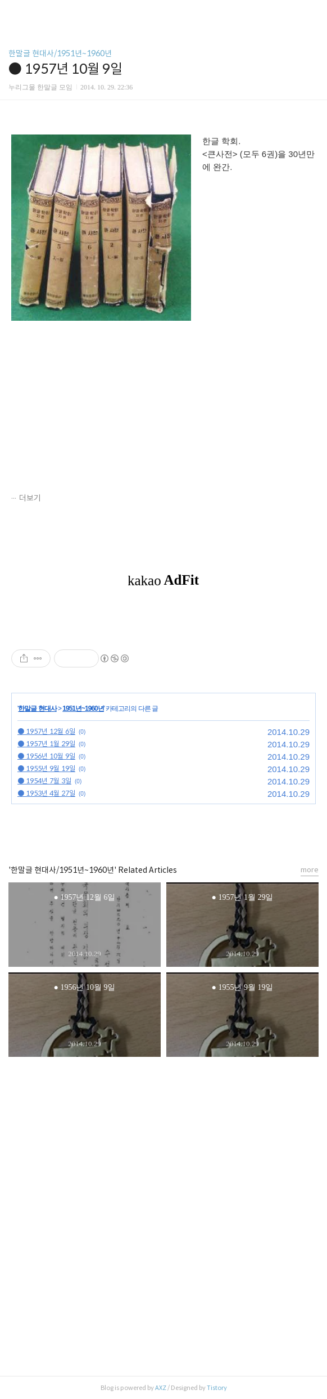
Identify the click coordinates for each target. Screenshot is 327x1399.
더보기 (30, 498)
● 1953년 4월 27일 (46, 793)
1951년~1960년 (82, 708)
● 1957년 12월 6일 (46, 731)
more (310, 870)
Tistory (217, 1388)
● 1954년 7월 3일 (44, 781)
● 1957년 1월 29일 (46, 743)
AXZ (160, 1388)
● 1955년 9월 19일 (46, 768)
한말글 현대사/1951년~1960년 (60, 53)
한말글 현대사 (37, 708)
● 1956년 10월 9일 (46, 756)
